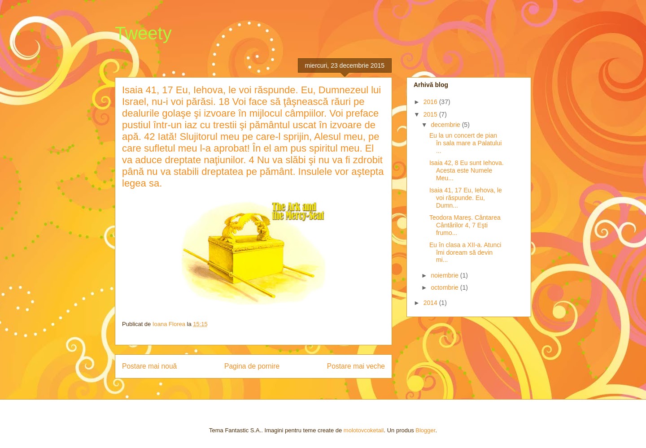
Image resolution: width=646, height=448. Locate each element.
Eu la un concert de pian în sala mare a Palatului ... (465, 143)
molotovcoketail (364, 430)
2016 (431, 101)
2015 (431, 114)
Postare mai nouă (149, 366)
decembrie (446, 124)
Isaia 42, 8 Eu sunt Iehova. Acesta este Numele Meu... (466, 170)
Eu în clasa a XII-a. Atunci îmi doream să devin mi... (465, 252)
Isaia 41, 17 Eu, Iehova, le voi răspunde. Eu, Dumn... (465, 198)
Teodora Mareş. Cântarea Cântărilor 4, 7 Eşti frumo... (465, 225)
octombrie (445, 287)
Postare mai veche (356, 366)
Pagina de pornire (251, 366)
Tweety (143, 33)
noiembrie (445, 275)
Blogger (425, 430)
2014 (431, 302)
